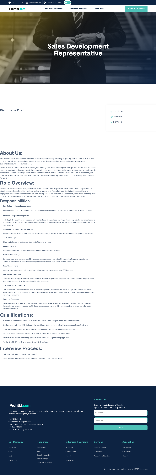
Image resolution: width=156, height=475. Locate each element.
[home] (17, 9)
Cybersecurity (71, 451)
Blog (39, 451)
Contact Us (12, 460)
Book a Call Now (136, 9)
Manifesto (12, 447)
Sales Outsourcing (44, 455)
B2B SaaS (69, 447)
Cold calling (126, 447)
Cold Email (126, 451)
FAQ (10, 456)
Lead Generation (100, 447)
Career (11, 451)
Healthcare (70, 460)
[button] (56, 9)
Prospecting (98, 451)
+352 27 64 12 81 (18, 2)
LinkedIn (125, 456)
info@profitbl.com (35, 2)
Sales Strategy (42, 458)
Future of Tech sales (44, 462)
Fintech (68, 456)
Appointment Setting (102, 456)
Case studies (41, 447)
